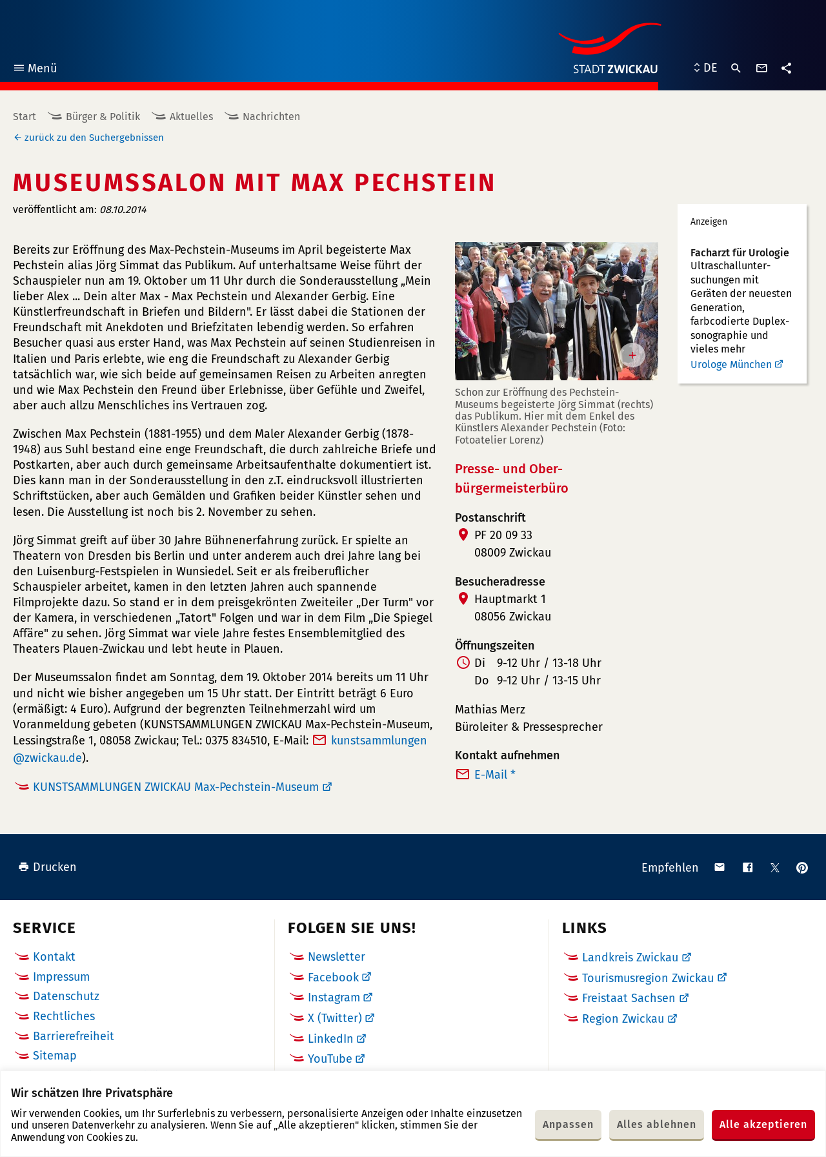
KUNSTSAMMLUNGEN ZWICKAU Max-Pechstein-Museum (176, 787)
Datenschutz (66, 996)
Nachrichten (271, 116)
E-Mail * (495, 775)
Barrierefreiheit (73, 1036)
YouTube (330, 1059)
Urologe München (731, 364)
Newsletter (336, 957)
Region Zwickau (623, 1019)
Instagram (334, 997)
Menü (34, 70)
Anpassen (568, 1124)
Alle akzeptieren (763, 1124)
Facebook (333, 977)
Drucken (47, 867)
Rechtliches (64, 1016)
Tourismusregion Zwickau (648, 978)
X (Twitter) (335, 1018)
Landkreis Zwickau (630, 957)
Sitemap (55, 1056)
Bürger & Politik (103, 116)
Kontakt (54, 957)
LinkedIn (331, 1039)
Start (24, 116)
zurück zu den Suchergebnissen (94, 137)
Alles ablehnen (656, 1124)
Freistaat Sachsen (629, 998)
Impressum (61, 977)
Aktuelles (191, 116)
